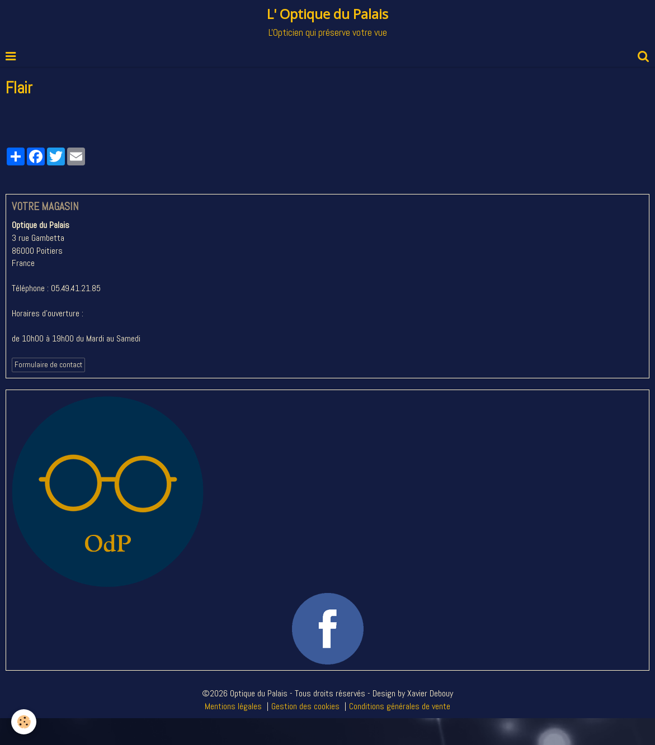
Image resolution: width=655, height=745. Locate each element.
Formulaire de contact (48, 364)
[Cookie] (23, 721)
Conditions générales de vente (399, 706)
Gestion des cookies (305, 706)
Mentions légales (233, 706)
